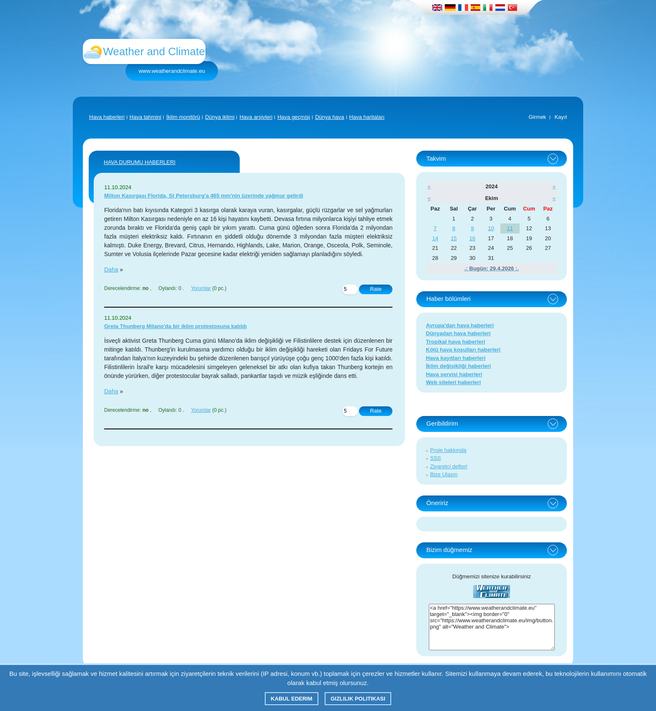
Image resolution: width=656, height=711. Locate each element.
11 (509, 228)
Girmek (537, 117)
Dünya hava (329, 117)
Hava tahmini (145, 117)
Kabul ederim (291, 699)
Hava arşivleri (255, 117)
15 (453, 238)
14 (435, 238)
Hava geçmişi (293, 117)
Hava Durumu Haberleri (139, 162)
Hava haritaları (367, 117)
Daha (111, 269)
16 (472, 238)
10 (491, 228)
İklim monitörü (183, 117)
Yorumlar (201, 288)
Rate (375, 289)
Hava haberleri (107, 117)
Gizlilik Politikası (358, 699)
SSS (435, 458)
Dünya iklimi (219, 117)
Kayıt (560, 117)
